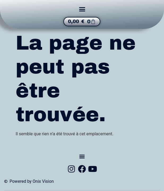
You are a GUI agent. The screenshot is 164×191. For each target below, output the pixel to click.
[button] (82, 9)
